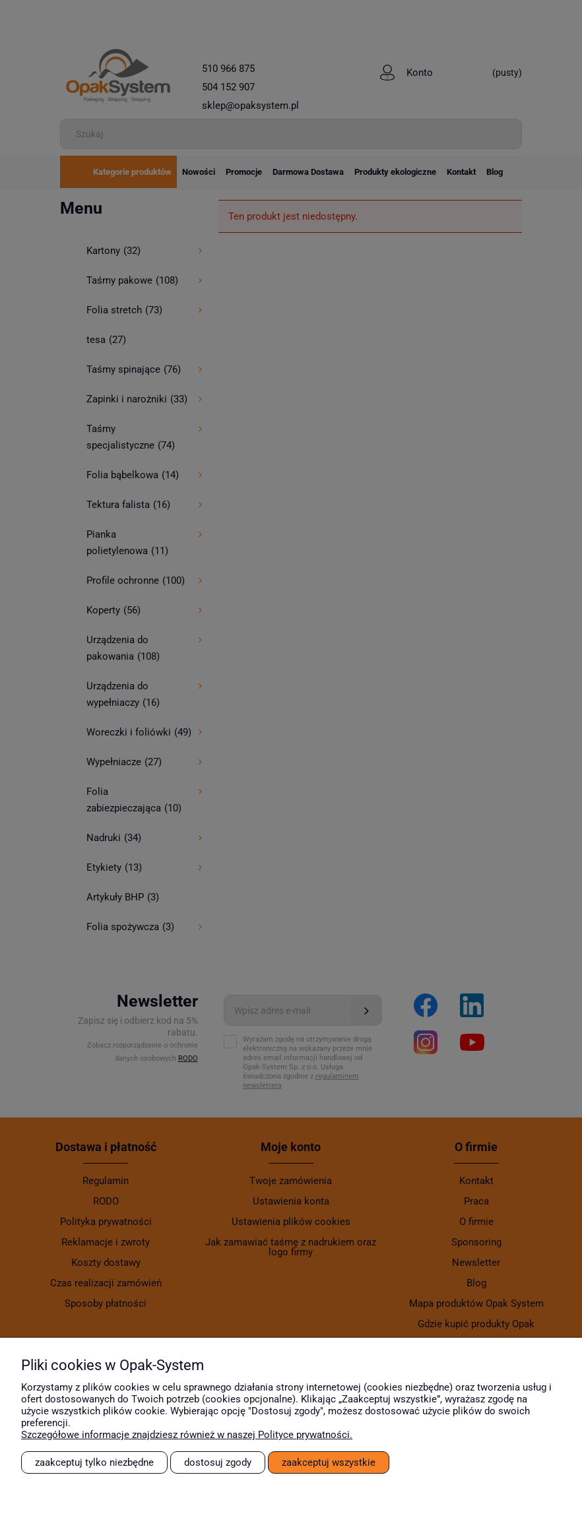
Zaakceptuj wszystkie (328, 1462)
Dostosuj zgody (217, 1462)
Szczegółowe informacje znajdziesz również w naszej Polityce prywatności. (186, 1435)
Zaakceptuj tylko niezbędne (94, 1462)
